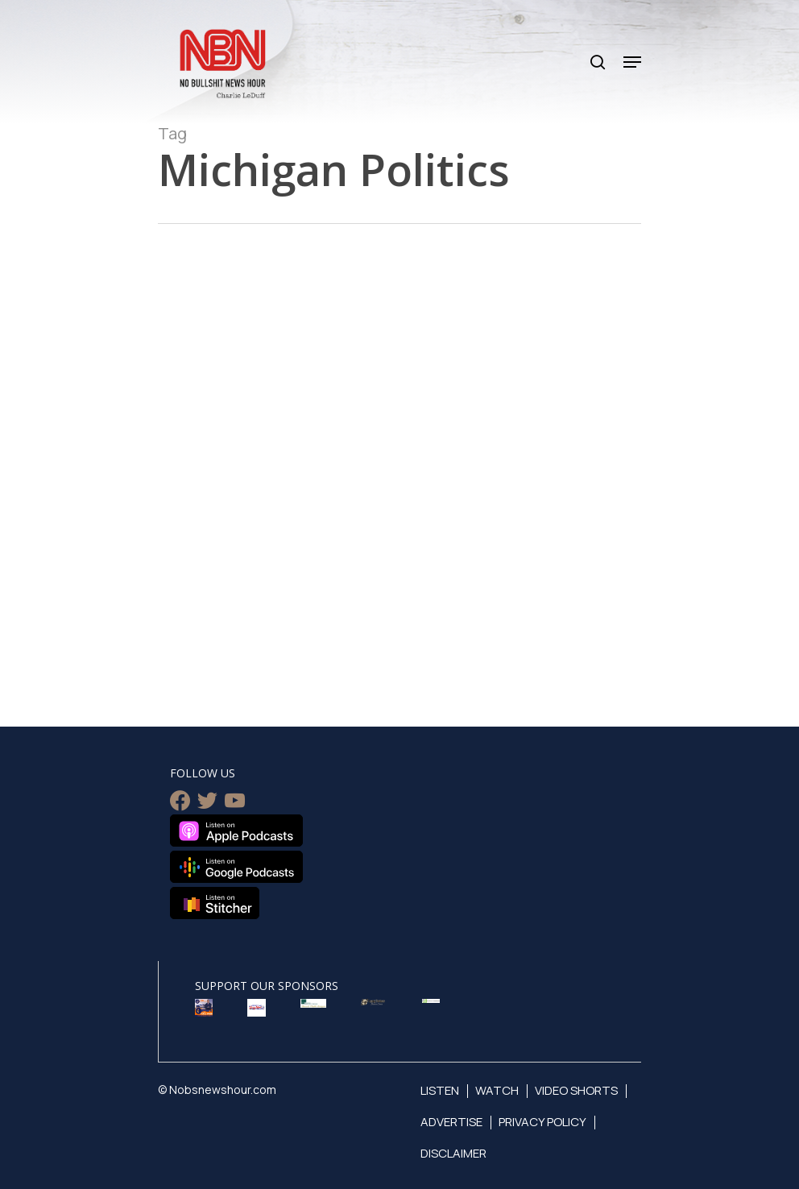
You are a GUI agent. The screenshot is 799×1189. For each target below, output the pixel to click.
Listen (439, 1090)
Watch (497, 1090)
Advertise (451, 1121)
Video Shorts (576, 1090)
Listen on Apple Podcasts (236, 830)
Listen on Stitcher (214, 903)
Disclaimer (453, 1153)
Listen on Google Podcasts (236, 867)
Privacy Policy (542, 1121)
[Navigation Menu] (632, 62)
